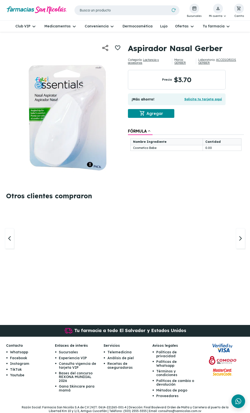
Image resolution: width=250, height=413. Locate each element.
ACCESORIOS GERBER (217, 61)
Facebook (18, 358)
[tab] (140, 131)
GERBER (180, 63)
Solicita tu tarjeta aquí (203, 99)
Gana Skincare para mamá (76, 388)
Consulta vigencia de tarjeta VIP (77, 366)
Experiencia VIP (73, 358)
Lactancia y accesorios (143, 61)
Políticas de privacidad (166, 354)
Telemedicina (119, 352)
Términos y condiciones (166, 373)
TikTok (16, 369)
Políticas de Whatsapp (166, 364)
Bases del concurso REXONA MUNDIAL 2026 (76, 377)
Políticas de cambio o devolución (175, 383)
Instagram (19, 364)
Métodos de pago (171, 390)
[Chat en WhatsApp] (238, 401)
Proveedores (167, 396)
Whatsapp (19, 352)
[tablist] (186, 140)
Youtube (17, 375)
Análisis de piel (120, 358)
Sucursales (68, 352)
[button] (218, 11)
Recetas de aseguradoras (120, 366)
